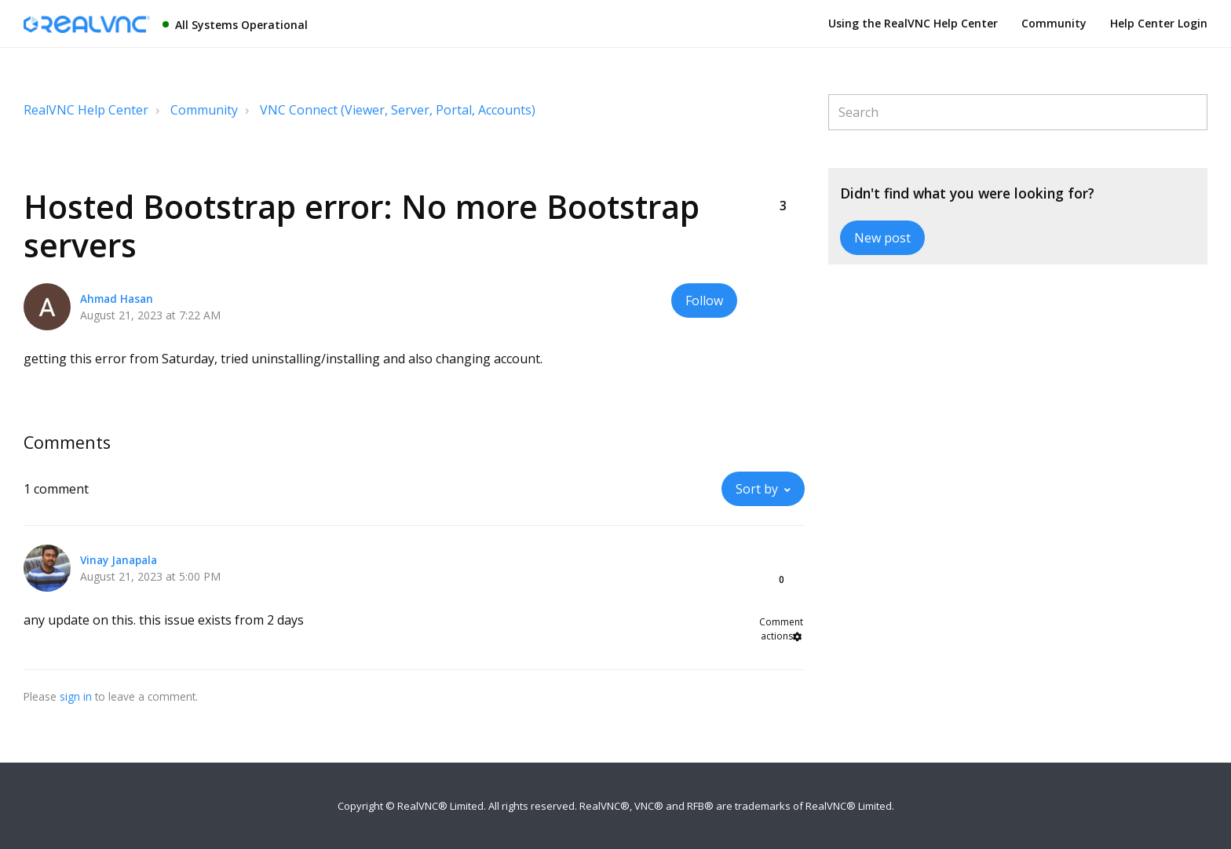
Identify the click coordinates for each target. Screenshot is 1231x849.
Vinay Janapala (118, 559)
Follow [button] (704, 300)
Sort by (757, 488)
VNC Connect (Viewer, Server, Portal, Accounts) (397, 109)
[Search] (1017, 112)
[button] (783, 179)
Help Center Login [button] (1158, 23)
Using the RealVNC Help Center (913, 23)
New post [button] (882, 237)
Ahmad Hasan (116, 298)
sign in (76, 696)
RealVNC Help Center (86, 109)
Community (1054, 23)
